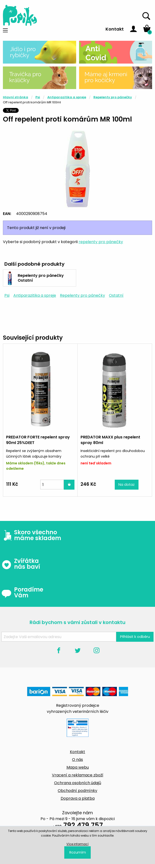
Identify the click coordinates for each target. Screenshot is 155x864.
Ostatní (116, 295)
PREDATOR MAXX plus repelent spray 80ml (110, 439)
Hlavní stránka (15, 97)
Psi (37, 97)
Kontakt (115, 29)
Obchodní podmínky (77, 790)
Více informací (77, 844)
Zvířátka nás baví (20, 564)
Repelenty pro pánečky (112, 97)
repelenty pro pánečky (101, 242)
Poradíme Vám (22, 592)
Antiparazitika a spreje (66, 97)
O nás (77, 759)
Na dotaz (126, 484)
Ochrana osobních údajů (77, 783)
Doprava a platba (78, 798)
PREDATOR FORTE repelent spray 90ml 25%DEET (38, 439)
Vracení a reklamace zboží (77, 775)
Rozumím (77, 852)
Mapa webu (77, 767)
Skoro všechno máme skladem (31, 535)
